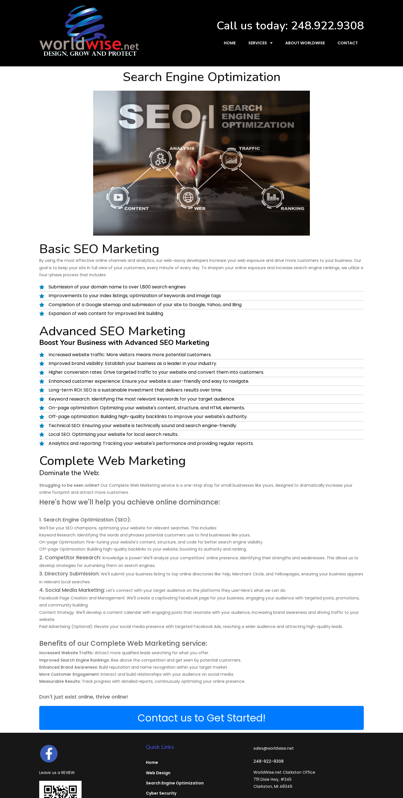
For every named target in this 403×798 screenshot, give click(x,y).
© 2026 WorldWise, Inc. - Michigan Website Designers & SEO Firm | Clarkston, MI (201, 789)
